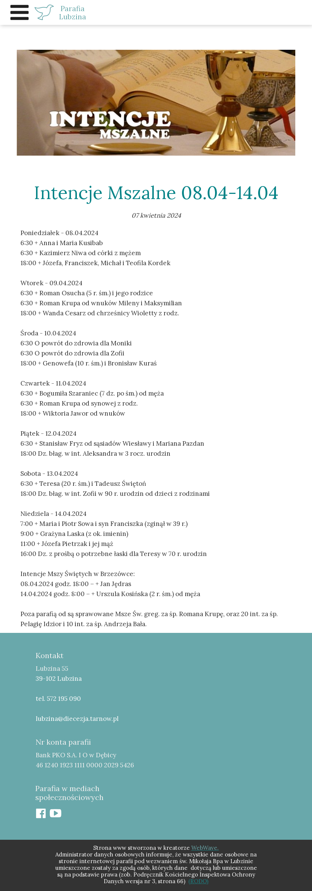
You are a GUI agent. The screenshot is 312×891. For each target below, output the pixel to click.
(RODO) (198, 881)
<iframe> (233, 733)
